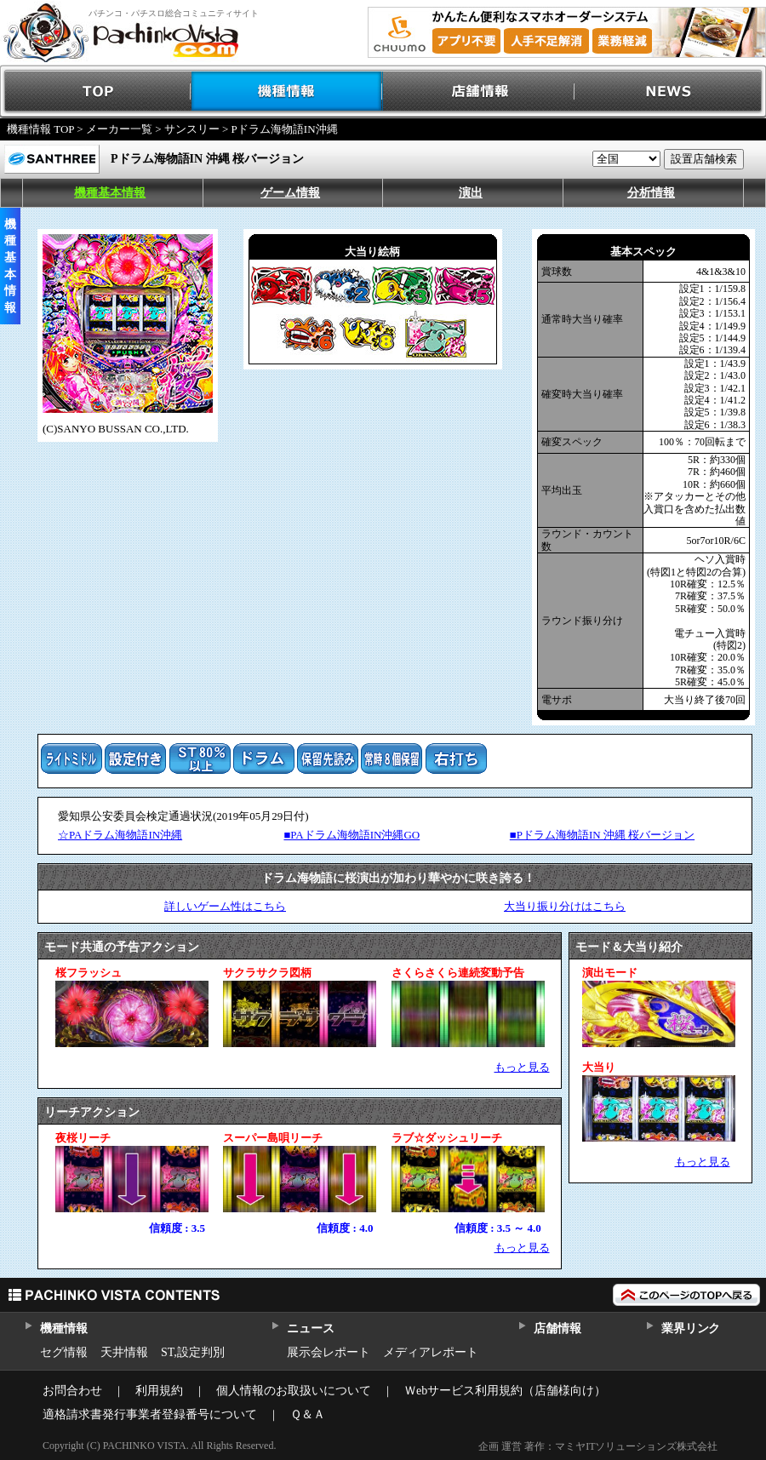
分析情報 (651, 192)
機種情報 (287, 91)
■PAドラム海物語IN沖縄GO (351, 834)
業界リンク (690, 1328)
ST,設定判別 (193, 1352)
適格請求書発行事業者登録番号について (150, 1414)
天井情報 (124, 1352)
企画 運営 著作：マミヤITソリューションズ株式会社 (597, 1446)
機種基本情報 (110, 192)
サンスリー (192, 129)
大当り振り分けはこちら (565, 906)
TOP (96, 91)
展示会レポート (328, 1352)
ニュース (310, 1328)
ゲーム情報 (290, 192)
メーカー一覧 (119, 129)
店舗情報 (478, 91)
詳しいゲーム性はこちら (225, 906)
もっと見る (522, 1067)
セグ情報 (64, 1352)
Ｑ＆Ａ (307, 1414)
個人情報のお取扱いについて (293, 1390)
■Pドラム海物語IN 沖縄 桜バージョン (602, 834)
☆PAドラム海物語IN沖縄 (120, 834)
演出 (471, 192)
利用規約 (159, 1390)
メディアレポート (430, 1352)
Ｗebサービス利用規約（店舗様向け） (505, 1390)
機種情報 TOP (40, 129)
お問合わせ (72, 1390)
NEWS (670, 91)
